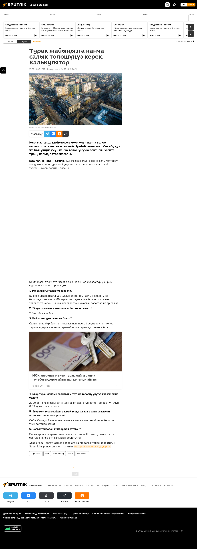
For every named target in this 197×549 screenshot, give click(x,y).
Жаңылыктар (58, 453)
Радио (79, 485)
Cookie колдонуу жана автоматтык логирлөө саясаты (29, 517)
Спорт (115, 485)
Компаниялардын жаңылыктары (108, 513)
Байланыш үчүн (60, 513)
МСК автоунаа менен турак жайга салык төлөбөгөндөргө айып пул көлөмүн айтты (64, 377)
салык (70, 453)
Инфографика (130, 485)
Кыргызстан (36, 453)
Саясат (68, 485)
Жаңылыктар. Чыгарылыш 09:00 (90, 29)
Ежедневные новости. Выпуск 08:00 (20, 29)
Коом (47, 453)
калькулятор (82, 453)
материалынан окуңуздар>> (92, 446)
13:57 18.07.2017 (37, 69)
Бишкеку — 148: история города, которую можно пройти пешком (57, 29)
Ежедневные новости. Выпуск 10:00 (164, 29)
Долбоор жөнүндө (12, 513)
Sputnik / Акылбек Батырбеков (44, 127)
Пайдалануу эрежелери (37, 513)
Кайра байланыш (68, 517)
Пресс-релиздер (80, 513)
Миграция (103, 485)
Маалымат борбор (162, 485)
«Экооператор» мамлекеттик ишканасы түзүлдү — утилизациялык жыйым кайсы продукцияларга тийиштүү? (128, 32)
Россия (90, 485)
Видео (144, 485)
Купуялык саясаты (137, 513)
